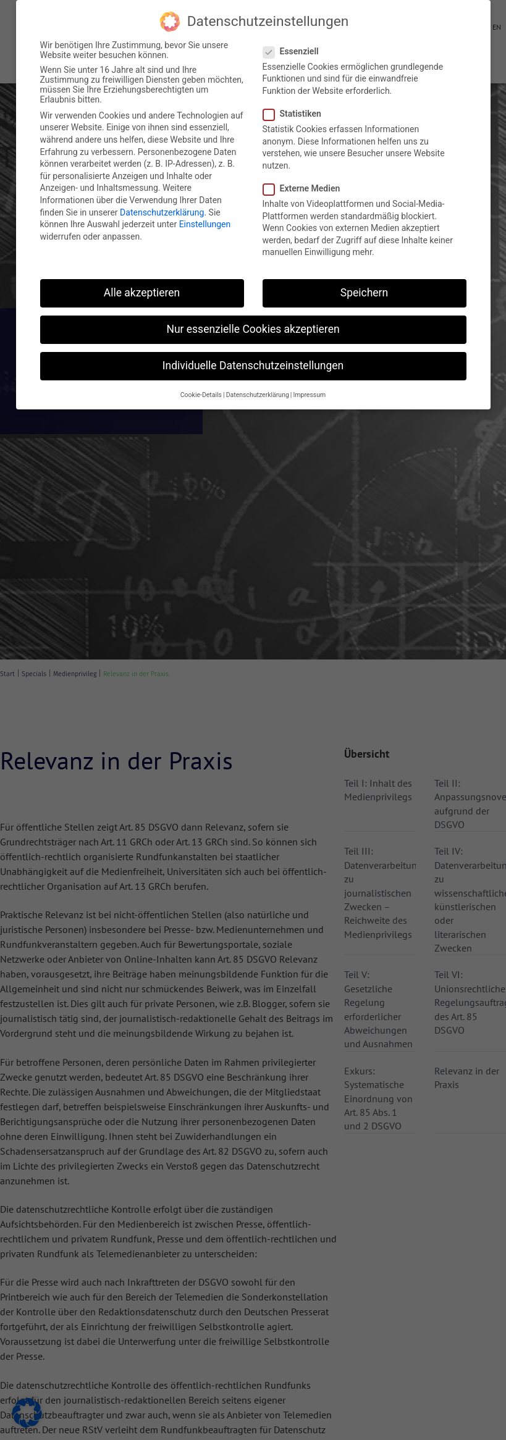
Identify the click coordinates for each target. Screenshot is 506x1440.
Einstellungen (205, 224)
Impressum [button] (309, 395)
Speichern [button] (364, 293)
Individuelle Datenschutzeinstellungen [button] (253, 365)
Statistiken (296, 114)
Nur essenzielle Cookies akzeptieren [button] (252, 329)
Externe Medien (305, 188)
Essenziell (295, 51)
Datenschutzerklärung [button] (257, 395)
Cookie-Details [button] (201, 395)
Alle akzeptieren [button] (142, 293)
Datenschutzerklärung (162, 212)
